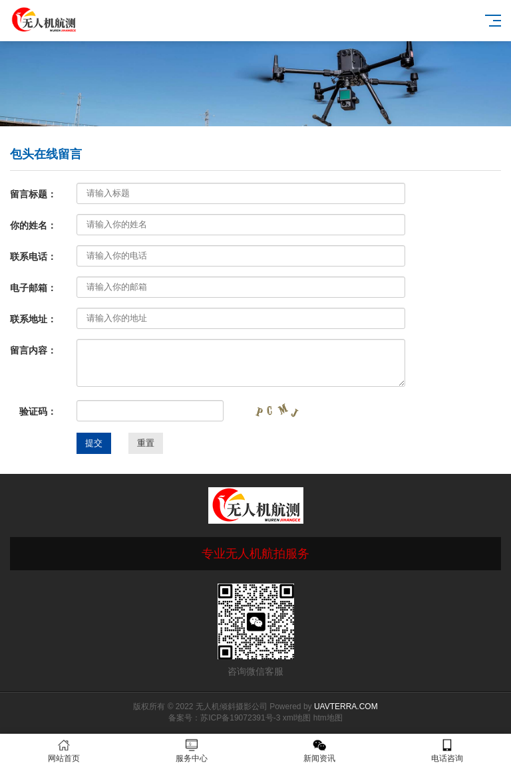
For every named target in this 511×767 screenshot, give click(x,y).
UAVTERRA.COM (346, 706)
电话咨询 (447, 750)
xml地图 (297, 717)
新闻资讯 (319, 750)
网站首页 (64, 750)
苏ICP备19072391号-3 (240, 717)
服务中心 (192, 750)
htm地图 (328, 717)
